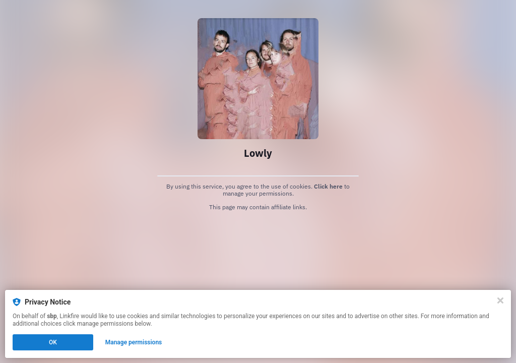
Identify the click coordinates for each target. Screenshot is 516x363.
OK (53, 342)
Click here (328, 186)
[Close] (500, 300)
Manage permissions (133, 342)
